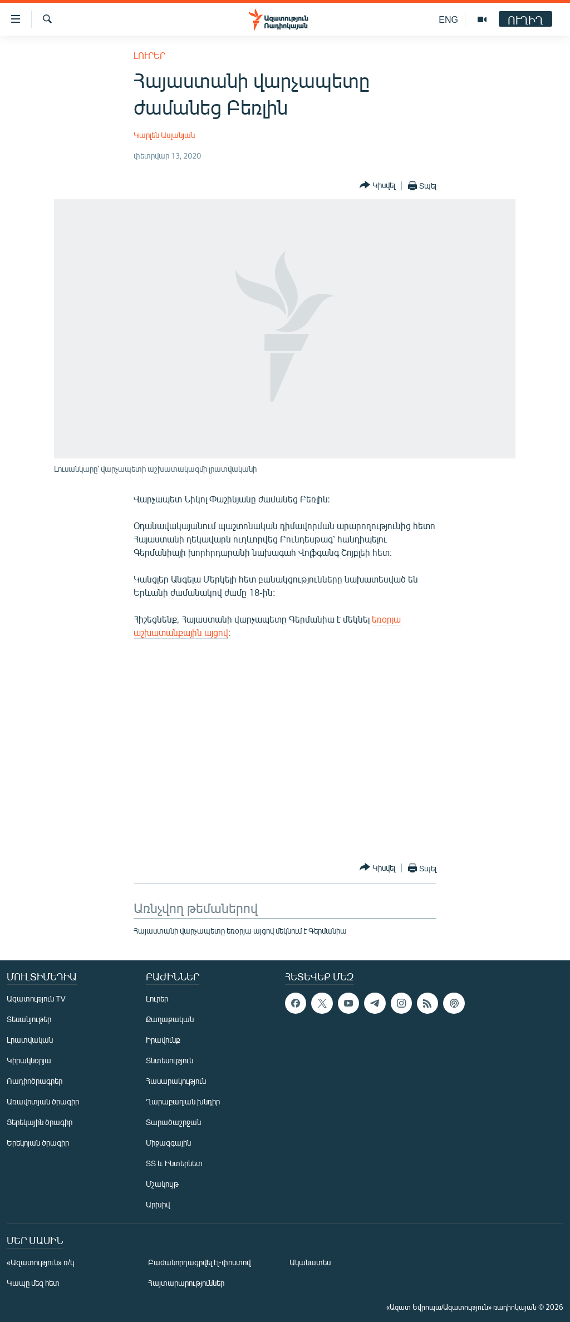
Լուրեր (149, 55)
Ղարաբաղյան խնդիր (183, 1101)
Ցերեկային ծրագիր (39, 1122)
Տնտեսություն (169, 1060)
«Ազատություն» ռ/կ (40, 1262)
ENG (448, 19)
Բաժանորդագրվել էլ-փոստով (199, 1262)
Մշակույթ (162, 1183)
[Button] (377, 185)
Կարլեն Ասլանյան (164, 135)
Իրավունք (163, 1039)
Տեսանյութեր (29, 1019)
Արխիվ (158, 1204)
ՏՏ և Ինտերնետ (174, 1163)
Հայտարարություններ (186, 1283)
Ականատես (310, 1262)
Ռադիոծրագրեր (34, 1081)
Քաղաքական (170, 1019)
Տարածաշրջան (173, 1122)
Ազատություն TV (36, 998)
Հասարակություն (176, 1081)
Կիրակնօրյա (29, 1060)
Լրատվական (30, 1039)
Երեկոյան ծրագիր (38, 1142)
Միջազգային (168, 1142)
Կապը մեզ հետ (33, 1283)
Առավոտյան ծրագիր (43, 1101)
